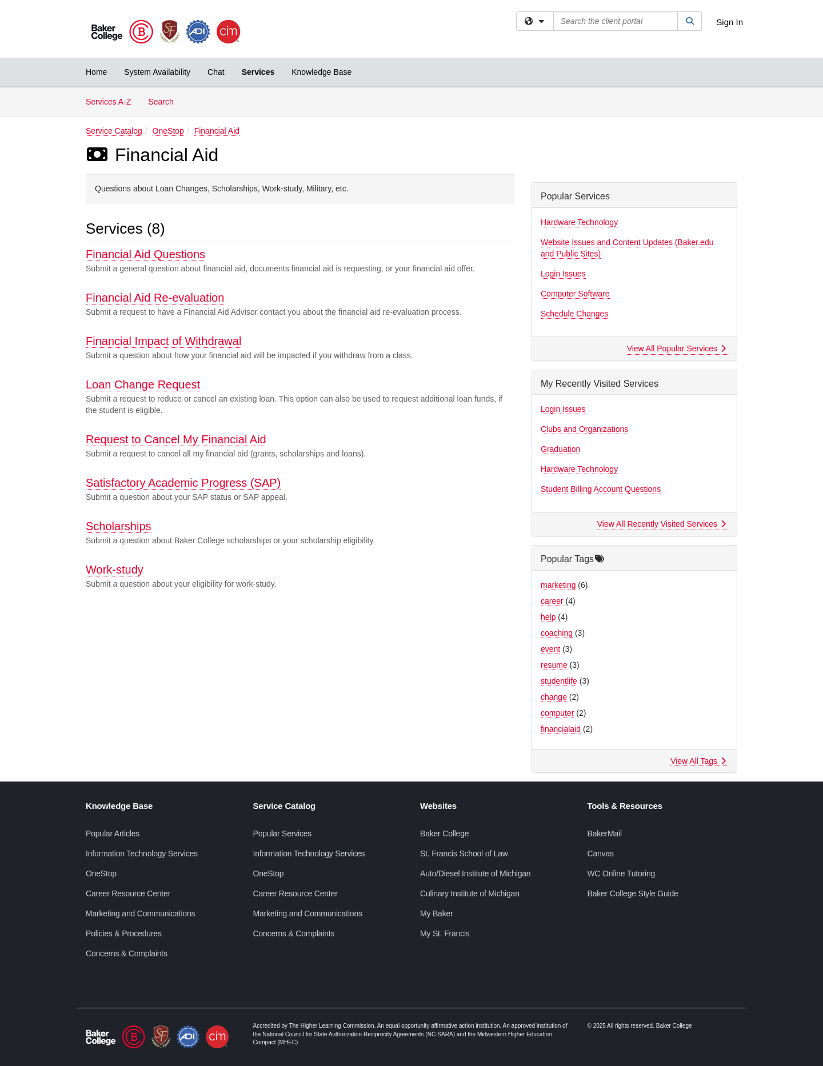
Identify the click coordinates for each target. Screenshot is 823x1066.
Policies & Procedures (124, 933)
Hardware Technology (579, 222)
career (552, 601)
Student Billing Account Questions (601, 489)
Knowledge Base (321, 72)
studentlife (559, 681)
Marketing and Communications (140, 913)
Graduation (560, 449)
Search (165, 100)
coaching (557, 633)
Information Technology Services (142, 853)
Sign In (729, 22)
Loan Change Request (143, 384)
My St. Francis (445, 933)
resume (554, 665)
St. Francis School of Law (464, 853)
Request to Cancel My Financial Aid (176, 439)
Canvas (601, 853)
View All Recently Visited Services (661, 523)
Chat (216, 72)
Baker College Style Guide (633, 893)
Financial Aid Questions (145, 254)
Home (96, 72)
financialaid (561, 729)
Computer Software (575, 293)
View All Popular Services (676, 348)
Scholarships (118, 526)
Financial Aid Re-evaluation (155, 297)
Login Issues (563, 273)
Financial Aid (216, 130)
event (550, 649)
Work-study (114, 569)
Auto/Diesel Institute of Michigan (475, 873)
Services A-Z (108, 101)
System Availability (157, 72)
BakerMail (605, 833)
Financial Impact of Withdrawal (163, 341)
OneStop (168, 130)
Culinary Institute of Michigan (470, 893)
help (548, 617)
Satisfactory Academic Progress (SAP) (183, 482)
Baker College (444, 833)
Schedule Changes (574, 313)
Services (258, 72)
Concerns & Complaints (126, 953)
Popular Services (282, 833)
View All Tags (698, 761)
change (554, 697)
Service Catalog (114, 130)
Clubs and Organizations (584, 429)
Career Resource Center (128, 893)
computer (557, 713)
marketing (558, 585)
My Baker (436, 913)
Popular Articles (112, 833)
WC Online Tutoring (622, 873)
